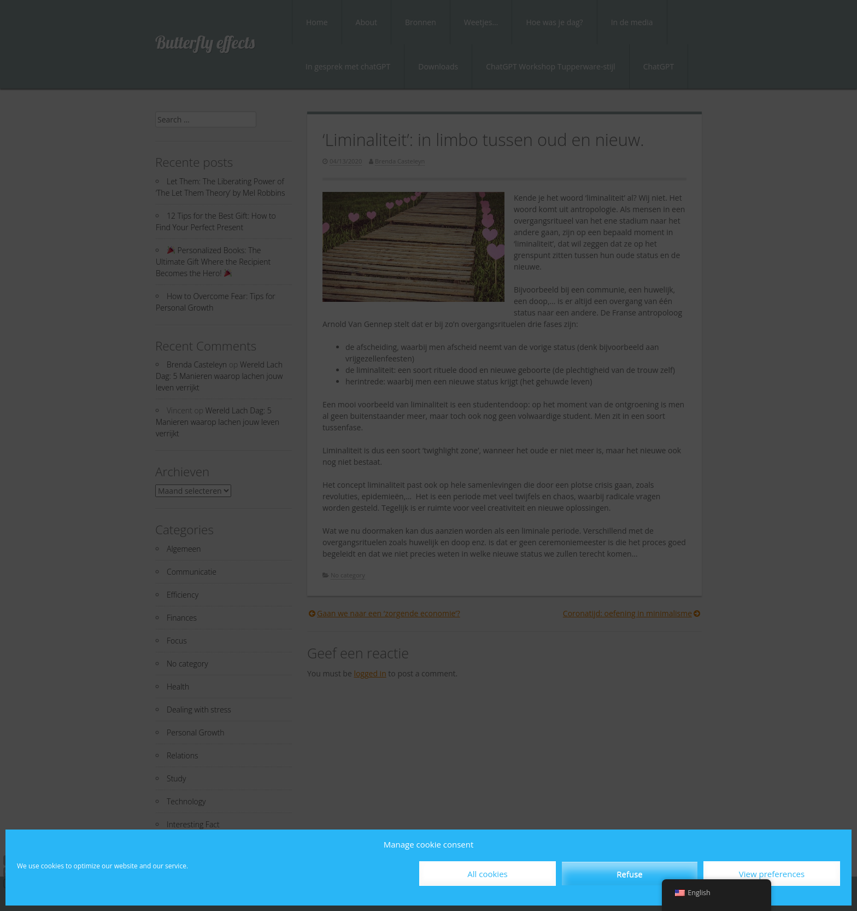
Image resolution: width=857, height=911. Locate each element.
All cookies (487, 873)
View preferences (772, 873)
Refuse (630, 873)
